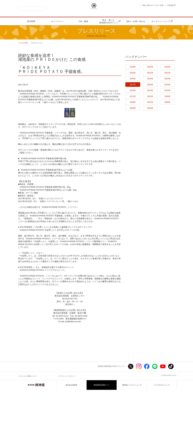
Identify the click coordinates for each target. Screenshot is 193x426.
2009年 (167, 96)
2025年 (150, 67)
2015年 (167, 84)
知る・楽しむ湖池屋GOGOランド (110, 21)
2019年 (150, 79)
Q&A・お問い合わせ (135, 21)
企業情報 (171, 5)
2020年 (133, 79)
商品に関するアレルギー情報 (152, 5)
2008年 (133, 102)
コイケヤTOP (23, 43)
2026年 (133, 67)
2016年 (150, 84)
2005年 (133, 108)
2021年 (167, 73)
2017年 (133, 84)
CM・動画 (83, 21)
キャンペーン (57, 21)
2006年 (167, 102)
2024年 (167, 67)
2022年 (150, 73)
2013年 (150, 90)
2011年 (133, 96)
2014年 (133, 90)
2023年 (133, 73)
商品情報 (31, 21)
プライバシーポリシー (68, 412)
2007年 (150, 102)
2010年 (150, 96)
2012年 (167, 90)
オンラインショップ (162, 21)
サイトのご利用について (28, 412)
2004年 (150, 108)
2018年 (167, 79)
